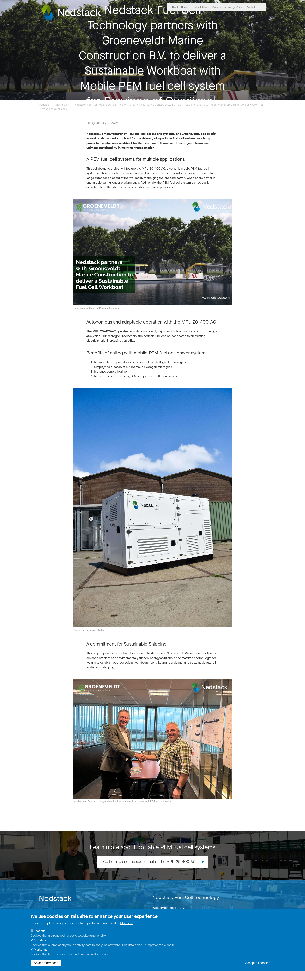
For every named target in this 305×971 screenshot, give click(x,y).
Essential (40, 931)
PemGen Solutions (179, 16)
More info (126, 923)
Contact (251, 7)
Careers (216, 7)
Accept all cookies (257, 963)
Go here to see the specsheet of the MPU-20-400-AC (149, 861)
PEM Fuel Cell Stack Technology (214, 16)
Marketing (40, 949)
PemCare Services (250, 16)
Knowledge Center (234, 7)
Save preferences (46, 963)
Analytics (40, 940)
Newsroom (63, 105)
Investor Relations (199, 7)
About (175, 7)
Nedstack (44, 105)
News (184, 7)
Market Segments (152, 16)
